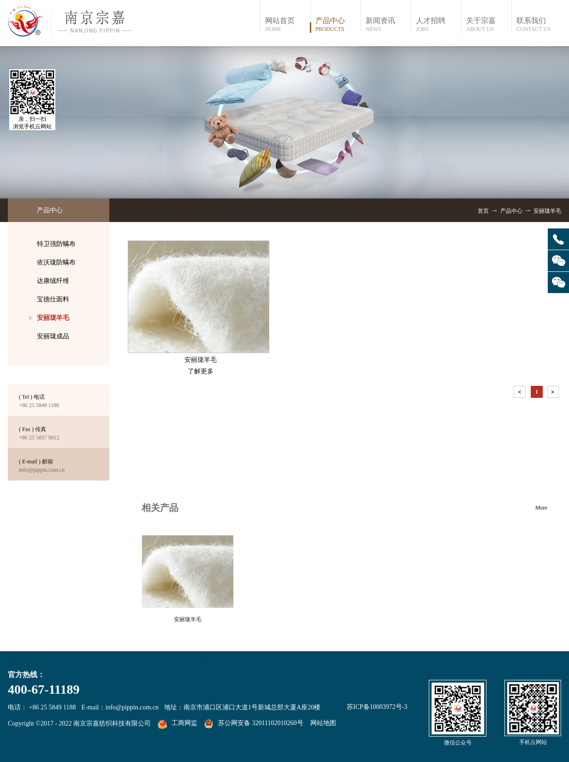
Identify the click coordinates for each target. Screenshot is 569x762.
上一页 (520, 393)
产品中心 (511, 211)
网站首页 (287, 25)
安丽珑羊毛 (547, 211)
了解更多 (200, 371)
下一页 (553, 393)
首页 (483, 211)
